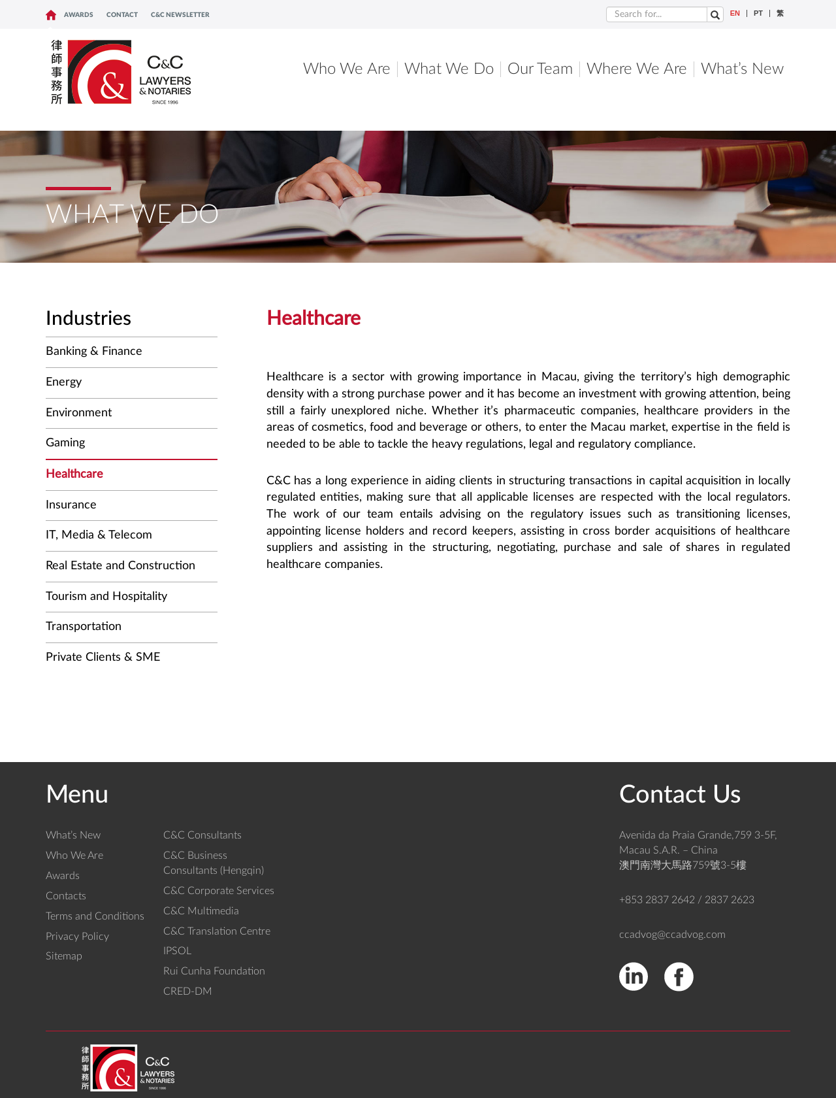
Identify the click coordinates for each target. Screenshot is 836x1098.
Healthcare (74, 474)
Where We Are (637, 69)
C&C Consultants (202, 835)
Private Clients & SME (103, 657)
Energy (64, 382)
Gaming (65, 443)
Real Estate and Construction (120, 566)
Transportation (83, 627)
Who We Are (347, 69)
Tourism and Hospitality (106, 597)
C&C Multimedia (201, 911)
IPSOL (177, 951)
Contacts (66, 896)
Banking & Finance (94, 352)
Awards (78, 15)
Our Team (540, 69)
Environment (79, 413)
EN (735, 13)
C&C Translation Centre (216, 931)
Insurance (71, 505)
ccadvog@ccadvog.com (672, 934)
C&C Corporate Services (218, 891)
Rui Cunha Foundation (214, 971)
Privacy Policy (77, 936)
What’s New (742, 69)
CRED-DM (187, 991)
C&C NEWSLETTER (180, 15)
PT (758, 13)
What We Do (449, 69)
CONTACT (122, 15)
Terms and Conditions (95, 916)
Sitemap (64, 956)
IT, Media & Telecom (99, 535)
